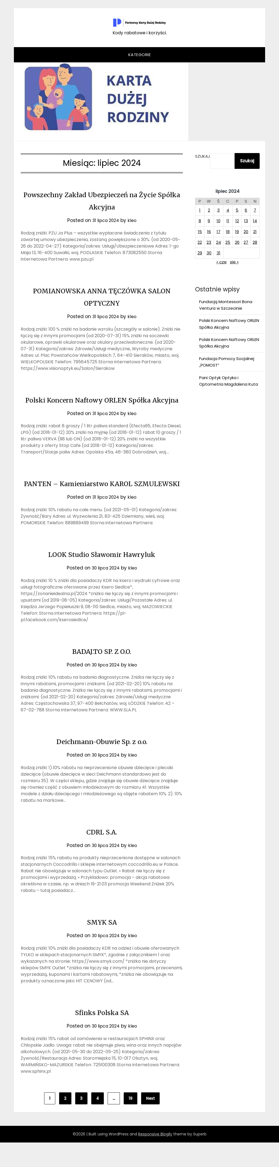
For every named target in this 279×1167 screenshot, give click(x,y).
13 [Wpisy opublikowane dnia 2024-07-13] (246, 221)
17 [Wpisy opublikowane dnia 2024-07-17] (218, 231)
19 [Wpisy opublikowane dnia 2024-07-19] (237, 231)
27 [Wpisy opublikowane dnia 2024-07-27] (246, 242)
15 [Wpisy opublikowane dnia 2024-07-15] (200, 231)
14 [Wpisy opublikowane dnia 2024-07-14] (255, 221)
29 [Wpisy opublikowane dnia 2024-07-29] (200, 253)
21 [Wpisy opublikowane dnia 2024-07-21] (255, 231)
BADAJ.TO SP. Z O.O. (102, 675)
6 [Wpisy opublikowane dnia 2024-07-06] (246, 210)
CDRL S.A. (101, 856)
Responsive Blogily (155, 1158)
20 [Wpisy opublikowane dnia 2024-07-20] (246, 231)
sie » (234, 262)
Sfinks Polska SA (101, 1036)
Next (150, 1123)
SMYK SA (102, 946)
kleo (133, 220)
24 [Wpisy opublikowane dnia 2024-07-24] (218, 242)
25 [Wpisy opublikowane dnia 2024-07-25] (227, 242)
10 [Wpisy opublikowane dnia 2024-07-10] (218, 221)
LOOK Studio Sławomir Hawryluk (102, 578)
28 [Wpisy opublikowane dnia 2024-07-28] (255, 242)
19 (130, 1123)
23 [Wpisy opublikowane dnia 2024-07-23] (209, 242)
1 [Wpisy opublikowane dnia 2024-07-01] (200, 210)
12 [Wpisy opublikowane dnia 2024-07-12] (237, 221)
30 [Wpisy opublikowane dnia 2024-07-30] (209, 253)
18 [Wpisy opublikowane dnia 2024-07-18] (228, 231)
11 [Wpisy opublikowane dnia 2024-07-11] (227, 221)
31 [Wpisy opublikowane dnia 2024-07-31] (218, 253)
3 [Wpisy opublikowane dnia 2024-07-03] (218, 210)
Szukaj (202, 156)
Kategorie (139, 54)
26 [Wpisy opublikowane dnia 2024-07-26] (237, 242)
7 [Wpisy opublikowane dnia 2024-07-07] (255, 210)
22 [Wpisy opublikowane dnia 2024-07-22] (200, 242)
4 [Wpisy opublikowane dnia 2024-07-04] (227, 210)
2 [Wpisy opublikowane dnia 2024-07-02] (209, 210)
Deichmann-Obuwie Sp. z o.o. (101, 765)
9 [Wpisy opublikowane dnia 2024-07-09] (209, 221)
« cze (221, 262)
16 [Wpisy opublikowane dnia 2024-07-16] (209, 231)
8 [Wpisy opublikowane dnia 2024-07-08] (200, 221)
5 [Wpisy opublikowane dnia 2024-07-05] (237, 210)
